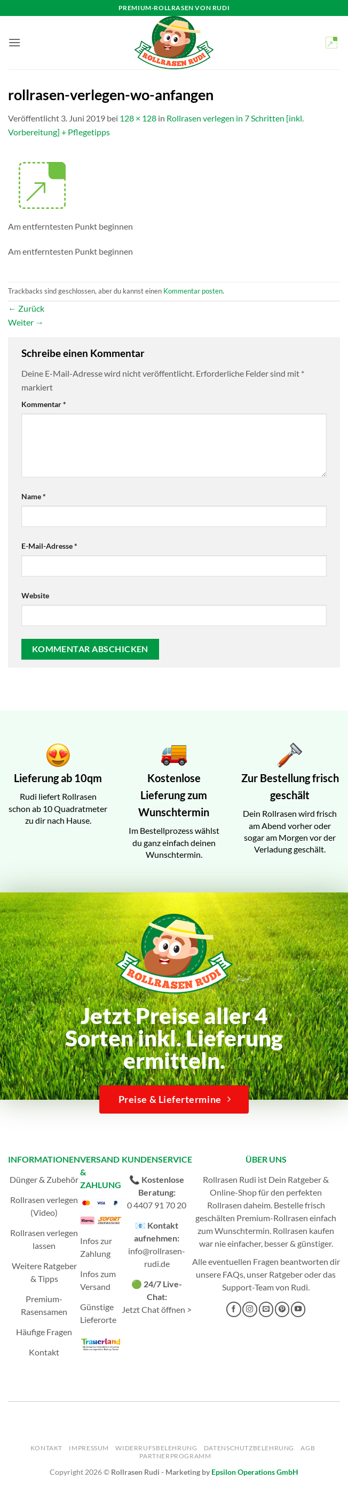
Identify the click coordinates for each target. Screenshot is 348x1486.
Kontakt (44, 1352)
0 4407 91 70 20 (156, 1205)
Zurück (26, 308)
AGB (307, 1448)
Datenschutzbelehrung (249, 1448)
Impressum (89, 1448)
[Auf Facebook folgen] (233, 1309)
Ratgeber (286, 1274)
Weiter (26, 322)
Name (33, 496)
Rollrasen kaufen (303, 1230)
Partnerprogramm (175, 1456)
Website (35, 595)
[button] (14, 42)
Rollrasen (224, 1205)
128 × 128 (138, 118)
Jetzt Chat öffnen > (157, 1309)
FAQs (233, 1274)
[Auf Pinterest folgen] (282, 1309)
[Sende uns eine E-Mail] (266, 1309)
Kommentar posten (193, 291)
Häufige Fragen (44, 1332)
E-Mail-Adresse (49, 545)
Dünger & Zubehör (44, 1179)
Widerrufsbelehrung (156, 1448)
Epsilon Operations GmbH (254, 1471)
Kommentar (43, 404)
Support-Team (248, 1287)
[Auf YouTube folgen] (298, 1309)
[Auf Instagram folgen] (249, 1309)
